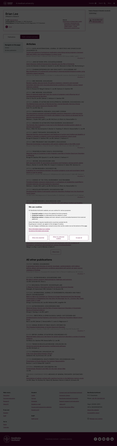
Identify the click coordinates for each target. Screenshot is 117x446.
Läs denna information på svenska (39, 231)
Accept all (79, 238)
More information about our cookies (39, 229)
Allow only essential (38, 238)
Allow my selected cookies (58, 237)
